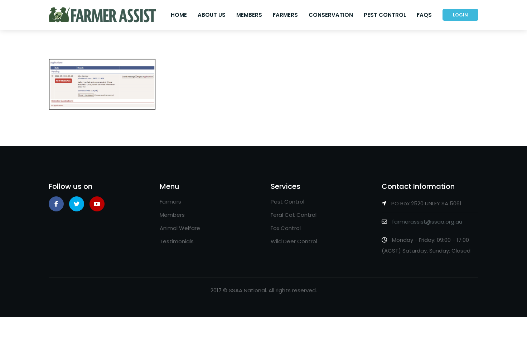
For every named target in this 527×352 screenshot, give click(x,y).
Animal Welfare (180, 228)
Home (179, 15)
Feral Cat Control (293, 215)
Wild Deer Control (294, 241)
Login (460, 14)
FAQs (424, 15)
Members (249, 15)
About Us (212, 15)
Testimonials (177, 241)
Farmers (285, 15)
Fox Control (286, 228)
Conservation (331, 15)
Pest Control (385, 15)
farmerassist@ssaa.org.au (427, 221)
